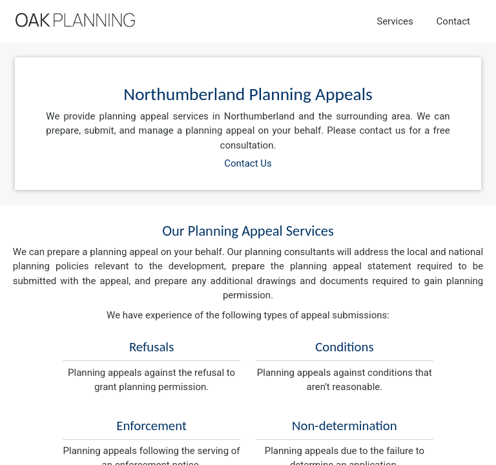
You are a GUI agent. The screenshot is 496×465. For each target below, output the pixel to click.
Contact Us (248, 163)
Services (395, 21)
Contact (453, 21)
